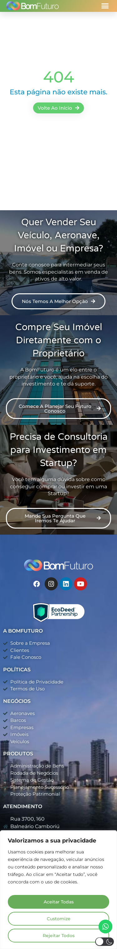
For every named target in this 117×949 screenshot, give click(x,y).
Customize (59, 919)
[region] (58, 889)
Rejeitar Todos (59, 935)
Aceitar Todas (59, 902)
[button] (105, 6)
